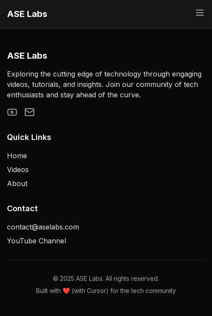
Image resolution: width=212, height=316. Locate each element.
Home (17, 155)
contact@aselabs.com (43, 227)
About (17, 183)
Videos (18, 169)
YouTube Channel (36, 240)
